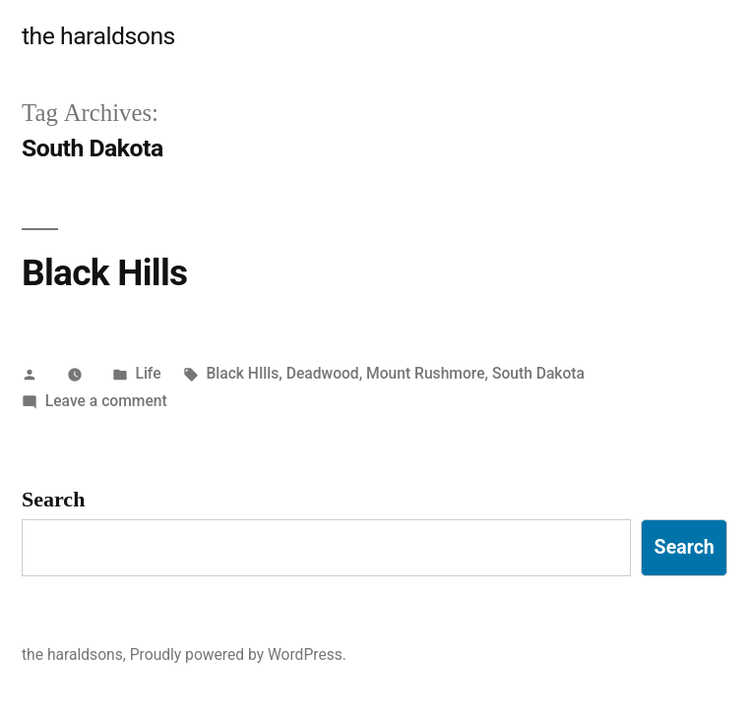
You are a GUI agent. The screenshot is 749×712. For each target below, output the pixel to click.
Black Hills (104, 273)
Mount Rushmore (425, 373)
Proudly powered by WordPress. (238, 654)
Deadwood (322, 373)
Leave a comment (106, 400)
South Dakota (538, 373)
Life (147, 373)
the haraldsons (98, 36)
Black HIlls (242, 373)
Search (53, 499)
